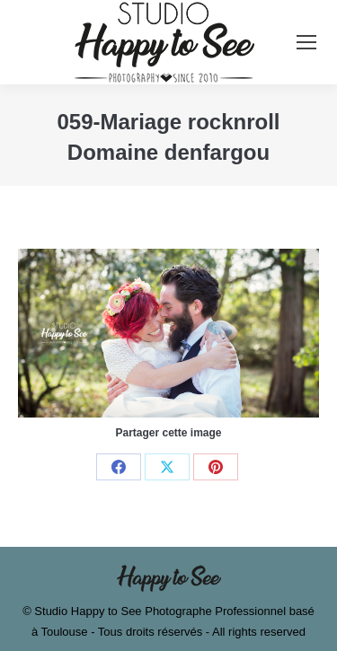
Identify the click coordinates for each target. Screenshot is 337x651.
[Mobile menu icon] (306, 42)
